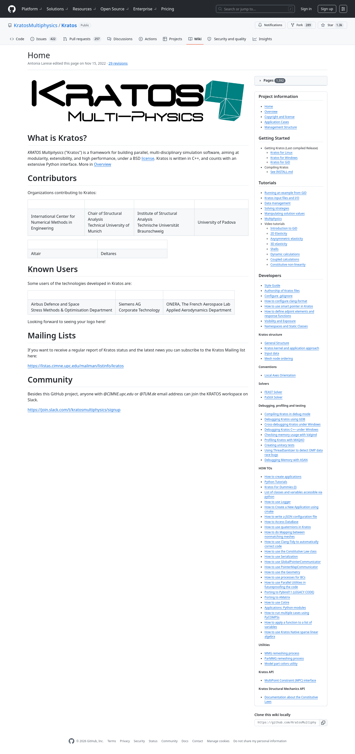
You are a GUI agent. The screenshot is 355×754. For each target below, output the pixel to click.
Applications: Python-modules (285, 608)
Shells (274, 249)
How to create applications (283, 477)
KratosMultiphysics (35, 25)
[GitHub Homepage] (71, 741)
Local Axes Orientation (280, 375)
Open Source (115, 9)
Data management (278, 203)
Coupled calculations (284, 259)
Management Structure (281, 127)
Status (153, 741)
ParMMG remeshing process (284, 658)
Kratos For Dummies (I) (281, 487)
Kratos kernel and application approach (292, 348)
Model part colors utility (281, 664)
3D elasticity (278, 244)
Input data (272, 353)
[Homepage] (12, 9)
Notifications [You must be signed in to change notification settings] (270, 25)
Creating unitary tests (279, 445)
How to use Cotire (277, 602)
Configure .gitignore (279, 296)
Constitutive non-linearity (287, 264)
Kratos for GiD (280, 162)
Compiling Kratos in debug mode (287, 414)
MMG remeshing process (282, 653)
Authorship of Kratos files (282, 291)
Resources (85, 9)
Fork (302, 25)
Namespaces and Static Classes (286, 326)
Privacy (125, 741)
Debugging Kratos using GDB (285, 419)
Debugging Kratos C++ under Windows (291, 429)
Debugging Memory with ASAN (286, 460)
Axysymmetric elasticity (286, 239)
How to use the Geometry (282, 572)
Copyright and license (280, 117)
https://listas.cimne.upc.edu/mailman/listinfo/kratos (76, 365)
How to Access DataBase (281, 522)
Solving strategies (277, 208)
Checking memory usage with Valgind (291, 435)
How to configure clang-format (286, 301)
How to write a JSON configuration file (291, 517)
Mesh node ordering (279, 358)
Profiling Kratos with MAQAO (284, 440)
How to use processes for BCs (285, 577)
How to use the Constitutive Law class (291, 551)
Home (269, 106)
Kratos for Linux (281, 152)
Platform (32, 9)
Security (139, 741)
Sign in (306, 8)
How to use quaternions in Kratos (288, 527)
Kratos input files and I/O (282, 198)
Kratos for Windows (284, 158)
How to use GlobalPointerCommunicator (293, 562)
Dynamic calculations (285, 254)
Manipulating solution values (285, 213)
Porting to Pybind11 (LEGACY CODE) (289, 592)
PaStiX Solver (274, 397)
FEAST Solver (273, 392)
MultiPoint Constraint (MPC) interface (290, 680)
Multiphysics (273, 219)
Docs (184, 741)
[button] (323, 722)
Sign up (327, 8)
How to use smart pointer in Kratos (289, 306)
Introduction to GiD (283, 228)
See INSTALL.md (281, 172)
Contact (197, 741)
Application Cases (277, 122)
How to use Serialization (281, 556)
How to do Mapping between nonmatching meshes (285, 534)
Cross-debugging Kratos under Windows (292, 424)
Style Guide (272, 285)
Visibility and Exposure (280, 321)
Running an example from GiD (285, 193)
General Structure (277, 343)
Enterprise (145, 9)
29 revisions (118, 63)
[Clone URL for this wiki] (286, 722)
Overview (102, 164)
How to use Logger (278, 502)
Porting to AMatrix (277, 597)
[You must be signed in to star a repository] (332, 25)
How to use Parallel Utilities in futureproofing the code (285, 584)
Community (169, 741)
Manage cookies (218, 741)
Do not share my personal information (260, 741)
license (148, 158)
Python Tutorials (276, 482)
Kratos (69, 25)
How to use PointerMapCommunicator (291, 567)
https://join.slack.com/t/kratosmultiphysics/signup (74, 409)
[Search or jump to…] (255, 9)
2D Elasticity (278, 233)
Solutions (58, 9)
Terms (111, 741)
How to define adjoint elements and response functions (289, 313)
